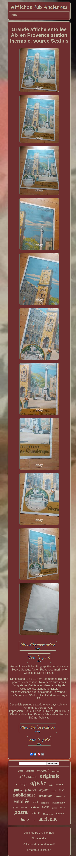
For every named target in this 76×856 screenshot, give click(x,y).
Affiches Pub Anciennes (39, 832)
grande (54, 808)
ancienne (48, 819)
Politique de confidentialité (39, 844)
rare (36, 812)
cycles (62, 807)
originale (49, 776)
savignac (56, 771)
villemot (24, 807)
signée (43, 790)
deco (20, 770)
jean (15, 807)
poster (21, 812)
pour (61, 790)
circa (45, 807)
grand (53, 791)
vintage (21, 783)
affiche (38, 783)
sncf (35, 802)
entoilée (21, 801)
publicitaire (24, 794)
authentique (58, 802)
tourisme (34, 807)
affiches (28, 777)
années (30, 770)
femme (60, 813)
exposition (46, 795)
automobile (60, 796)
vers (33, 820)
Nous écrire (39, 838)
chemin (59, 784)
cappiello (45, 803)
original (43, 770)
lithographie (48, 814)
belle (51, 785)
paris (18, 789)
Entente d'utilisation (39, 849)
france (30, 789)
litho (25, 819)
